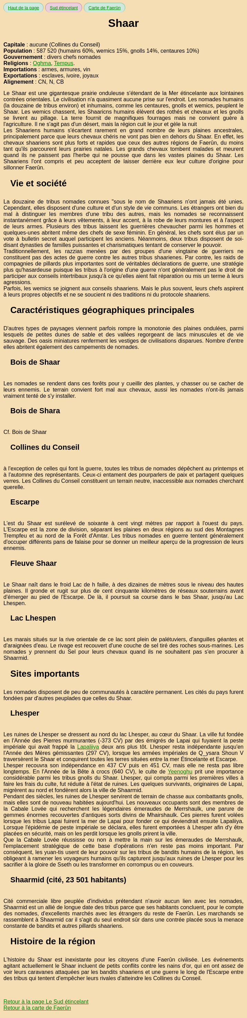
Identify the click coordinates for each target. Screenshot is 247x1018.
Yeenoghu (180, 772)
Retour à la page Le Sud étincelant (45, 1002)
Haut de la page (23, 7)
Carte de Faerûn (104, 7)
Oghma (42, 63)
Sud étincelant (64, 7)
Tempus (63, 63)
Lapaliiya (88, 747)
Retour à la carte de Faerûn (37, 1008)
